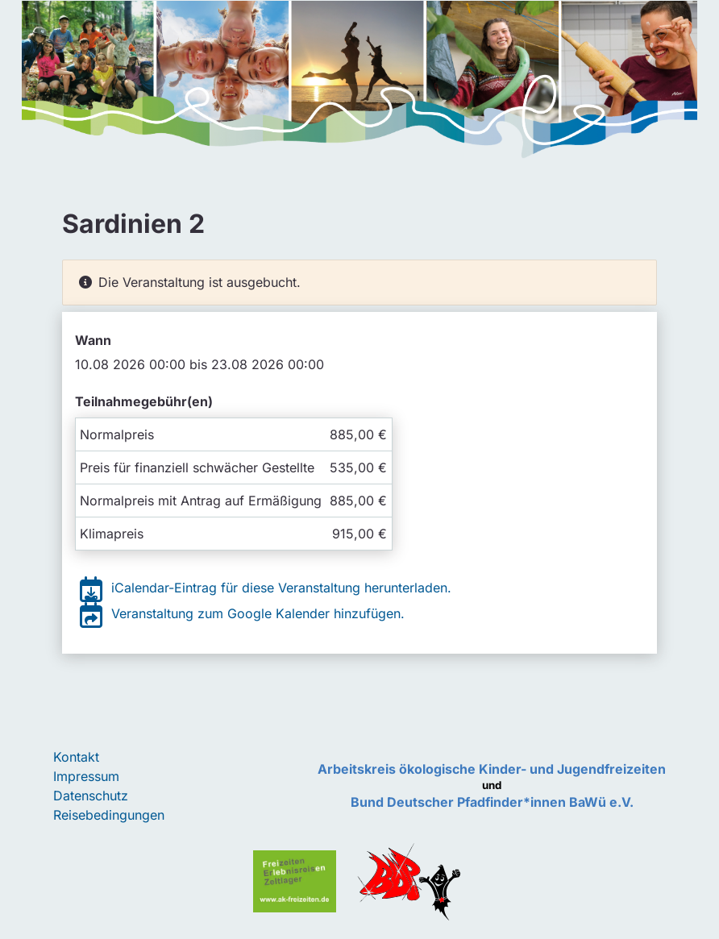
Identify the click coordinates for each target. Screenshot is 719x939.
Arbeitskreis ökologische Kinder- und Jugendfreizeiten (492, 769)
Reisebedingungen (108, 815)
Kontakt (76, 757)
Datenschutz (90, 795)
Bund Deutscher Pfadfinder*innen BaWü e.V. (492, 802)
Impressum (86, 776)
